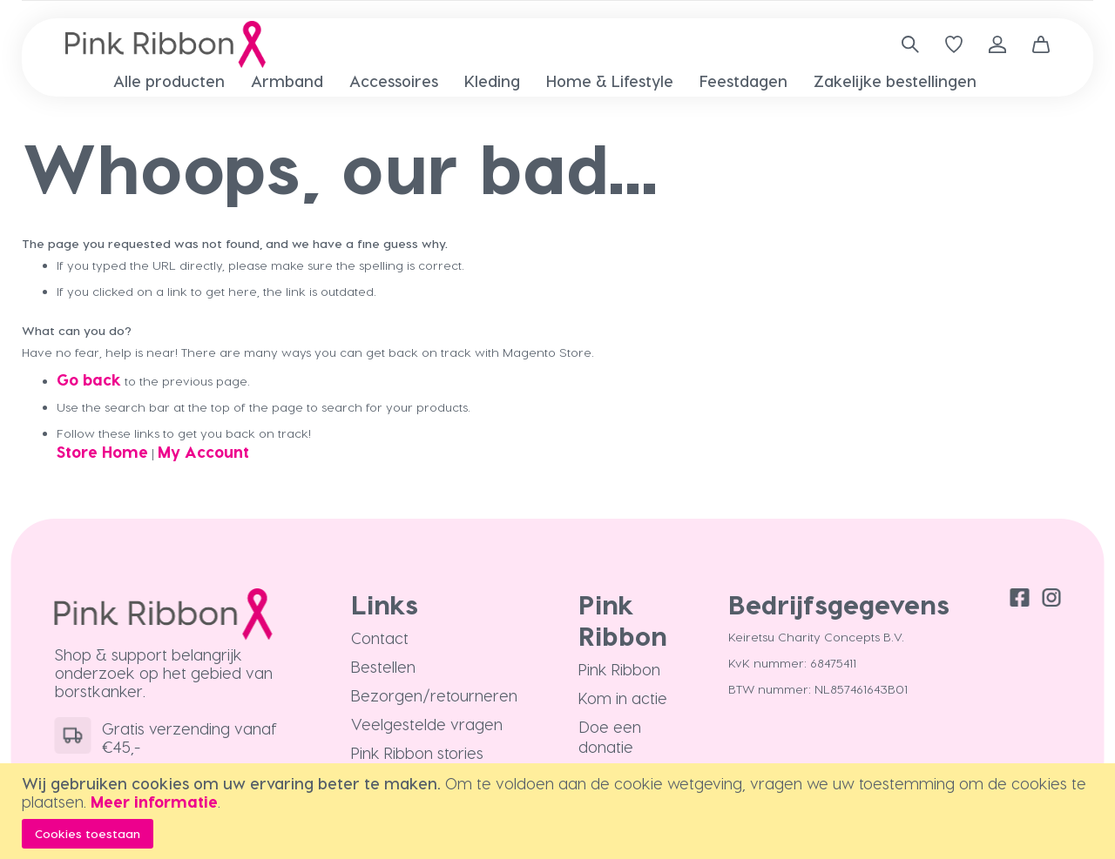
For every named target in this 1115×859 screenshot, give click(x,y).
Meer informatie (154, 801)
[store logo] (165, 44)
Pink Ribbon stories (417, 752)
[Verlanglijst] (954, 44)
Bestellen (383, 666)
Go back (89, 379)
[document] (560, 811)
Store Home (102, 451)
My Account (203, 451)
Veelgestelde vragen (427, 724)
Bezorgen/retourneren (434, 695)
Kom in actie (622, 697)
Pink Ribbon (619, 669)
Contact (380, 637)
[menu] (557, 81)
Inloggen (997, 44)
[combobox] (904, 44)
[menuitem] (169, 80)
